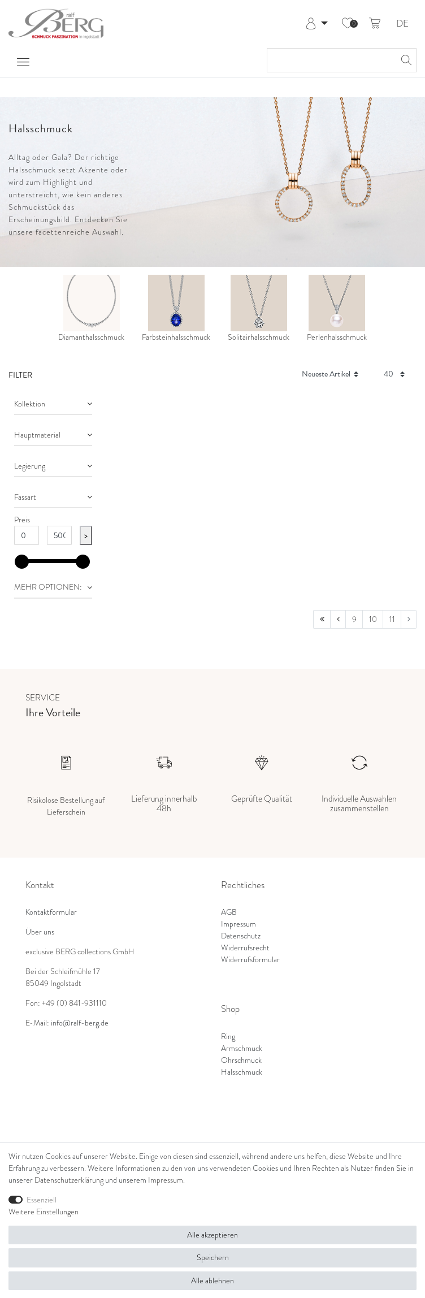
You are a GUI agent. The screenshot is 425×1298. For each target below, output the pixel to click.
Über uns (39, 931)
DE (402, 24)
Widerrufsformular (250, 959)
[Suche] (404, 60)
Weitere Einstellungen (43, 1211)
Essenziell (42, 1199)
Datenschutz (241, 935)
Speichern (213, 1257)
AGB (229, 912)
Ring (228, 1036)
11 (392, 619)
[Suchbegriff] (330, 60)
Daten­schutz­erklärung (68, 1179)
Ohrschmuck (241, 1060)
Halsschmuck (241, 1072)
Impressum (238, 923)
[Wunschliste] (347, 23)
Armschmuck (241, 1048)
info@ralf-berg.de (80, 1022)
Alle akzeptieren (212, 1234)
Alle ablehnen (212, 1280)
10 (373, 619)
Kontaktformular (51, 912)
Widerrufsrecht (245, 947)
